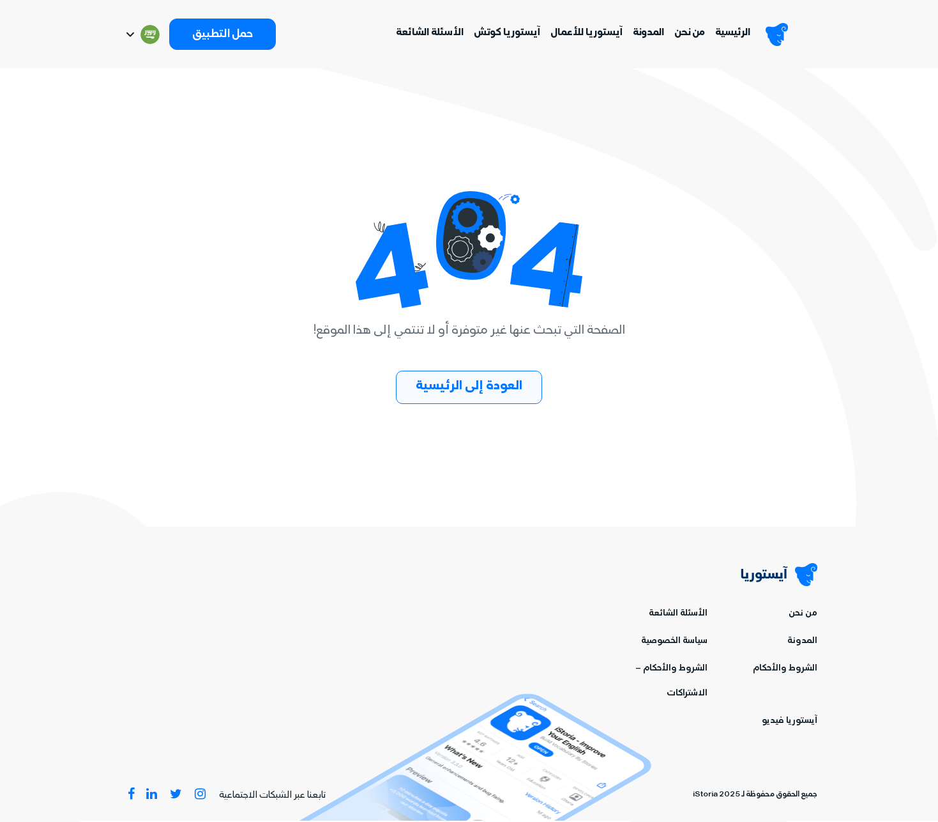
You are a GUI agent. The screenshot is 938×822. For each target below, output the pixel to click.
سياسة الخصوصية (674, 642)
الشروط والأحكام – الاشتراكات (671, 683)
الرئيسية (730, 33)
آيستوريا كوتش (504, 33)
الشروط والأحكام (785, 670)
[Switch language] (142, 35)
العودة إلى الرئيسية (469, 388)
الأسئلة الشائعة (427, 33)
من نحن (687, 33)
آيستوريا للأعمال (584, 33)
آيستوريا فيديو (789, 722)
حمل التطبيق (222, 36)
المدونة (646, 33)
